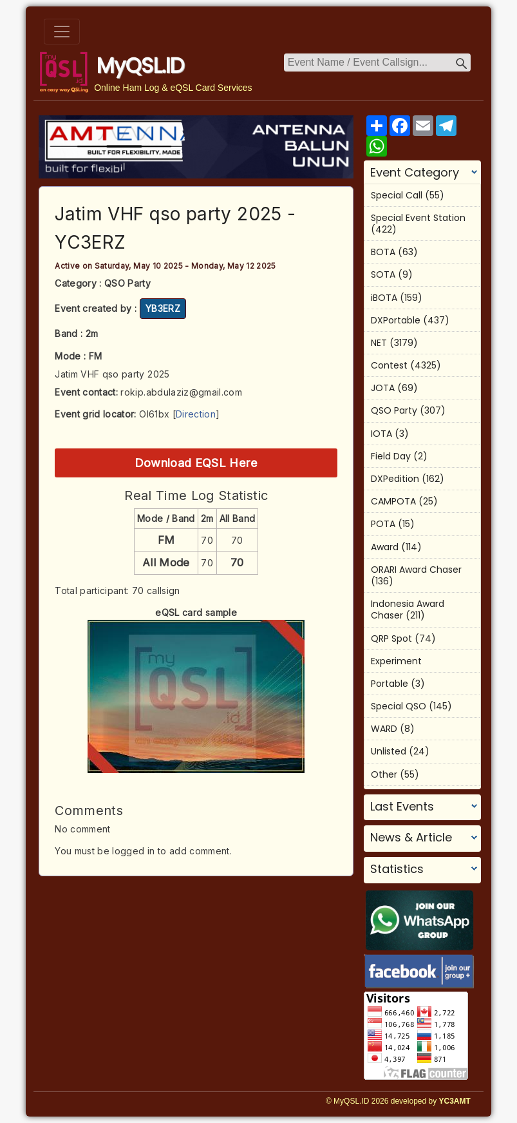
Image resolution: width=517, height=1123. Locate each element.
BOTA (383, 251)
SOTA (383, 274)
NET (379, 342)
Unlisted (388, 751)
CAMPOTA (393, 501)
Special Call (396, 195)
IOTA (381, 433)
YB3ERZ (163, 308)
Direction (196, 413)
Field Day (391, 456)
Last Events (402, 807)
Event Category (414, 173)
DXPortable (395, 320)
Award (385, 547)
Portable (389, 683)
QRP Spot (391, 638)
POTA (383, 523)
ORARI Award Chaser (416, 569)
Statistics (397, 869)
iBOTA (384, 297)
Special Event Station (418, 217)
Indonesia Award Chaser (407, 609)
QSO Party (394, 410)
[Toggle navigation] (62, 31)
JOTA (383, 387)
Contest (389, 365)
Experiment (396, 661)
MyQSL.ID (140, 65)
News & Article (411, 837)
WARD (384, 728)
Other (384, 774)
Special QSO (398, 706)
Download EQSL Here (196, 463)
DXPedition (395, 478)
